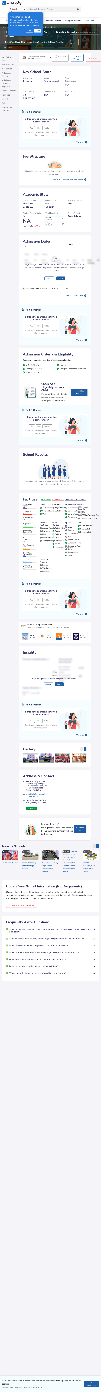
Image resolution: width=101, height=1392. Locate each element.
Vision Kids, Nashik (10, 862)
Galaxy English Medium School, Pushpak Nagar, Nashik (69, 867)
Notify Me (77, 57)
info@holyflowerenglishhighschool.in (36, 795)
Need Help (80, 829)
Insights (5, 99)
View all (80, 142)
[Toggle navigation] (95, 9)
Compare (62, 56)
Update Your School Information (84, 33)
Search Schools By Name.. (41, 9)
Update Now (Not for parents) (22, 905)
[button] (76, 244)
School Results (9, 90)
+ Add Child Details (79, 392)
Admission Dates (6, 75)
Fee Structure (8, 64)
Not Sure (47, 128)
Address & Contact (7, 109)
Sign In (60, 278)
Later (29, 31)
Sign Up (49, 278)
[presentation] (81, 749)
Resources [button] (89, 20)
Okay (38, 31)
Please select (36, 58)
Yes (31, 128)
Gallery (5, 103)
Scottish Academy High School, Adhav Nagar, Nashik (50, 867)
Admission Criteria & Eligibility (6, 83)
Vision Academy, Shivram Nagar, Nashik (29, 865)
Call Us (32, 808)
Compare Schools (73, 20)
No (38, 128)
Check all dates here (73, 295)
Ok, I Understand (91, 1384)
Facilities (6, 94)
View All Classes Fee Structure (68, 179)
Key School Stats (7, 59)
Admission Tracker (52, 20)
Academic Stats (9, 68)
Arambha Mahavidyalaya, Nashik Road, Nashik (89, 867)
